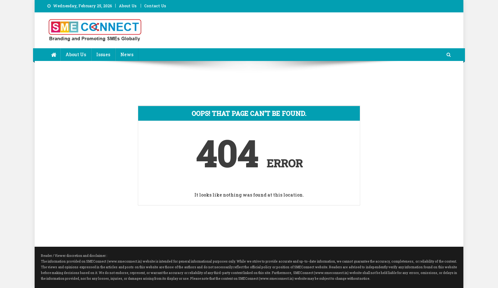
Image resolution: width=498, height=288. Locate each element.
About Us (128, 5)
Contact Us (155, 5)
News (126, 54)
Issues (103, 54)
